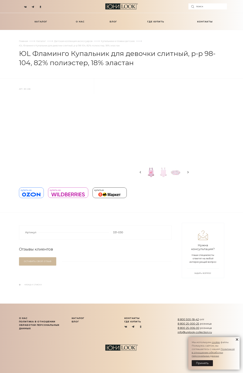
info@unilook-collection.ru (195, 332)
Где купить (132, 321)
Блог (75, 321)
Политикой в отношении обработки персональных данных (213, 352)
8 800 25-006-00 (188, 328)
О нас (23, 318)
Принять (202, 363)
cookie (216, 342)
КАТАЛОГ (78, 318)
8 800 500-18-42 (188, 319)
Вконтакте (126, 327)
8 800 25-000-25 (188, 323)
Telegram (133, 327)
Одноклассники (140, 327)
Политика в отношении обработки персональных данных (39, 325)
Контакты (132, 318)
